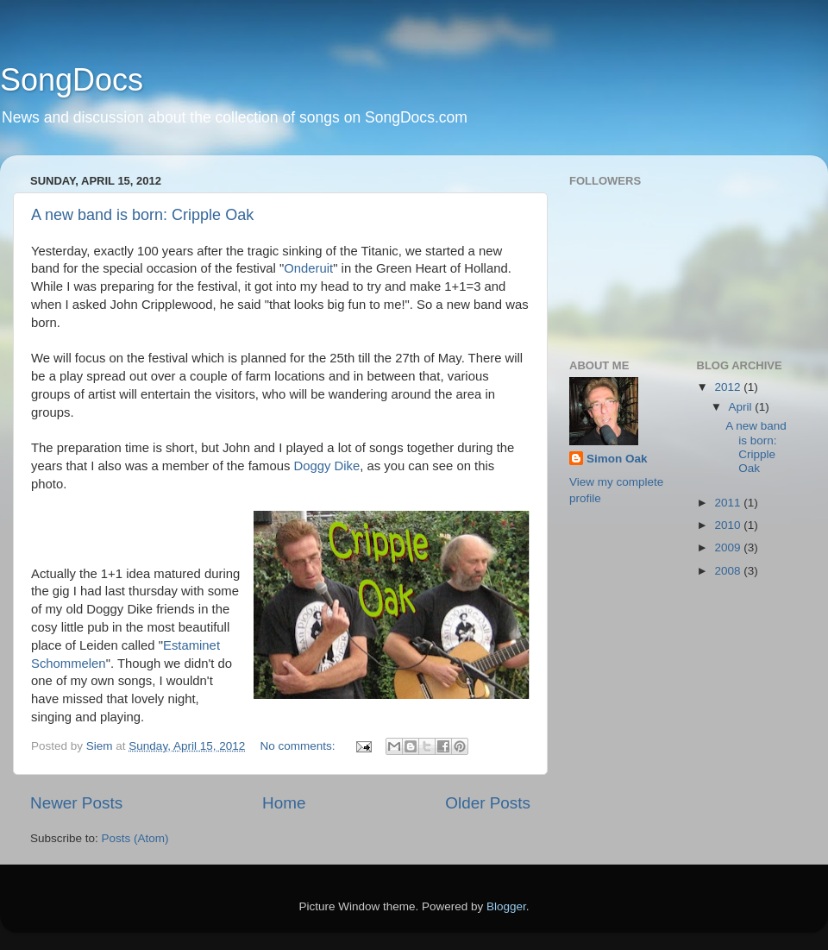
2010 (728, 525)
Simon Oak (617, 458)
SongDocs (71, 80)
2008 (728, 570)
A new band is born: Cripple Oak (142, 214)
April (742, 406)
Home (283, 803)
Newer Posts (76, 803)
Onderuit (308, 268)
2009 (728, 547)
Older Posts (487, 803)
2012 (728, 387)
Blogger (506, 906)
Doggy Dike (326, 466)
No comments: (299, 745)
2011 (728, 502)
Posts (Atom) (135, 838)
